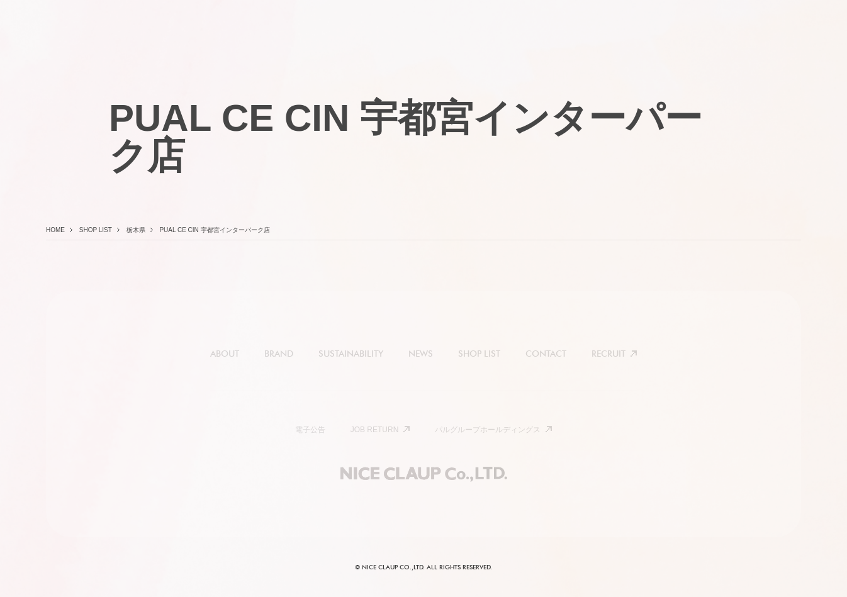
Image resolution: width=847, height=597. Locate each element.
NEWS (420, 354)
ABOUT (224, 354)
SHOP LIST (479, 354)
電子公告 (310, 429)
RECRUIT (608, 354)
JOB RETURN (375, 429)
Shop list (95, 229)
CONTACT (545, 354)
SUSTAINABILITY (350, 354)
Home (55, 229)
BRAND (278, 354)
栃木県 (135, 229)
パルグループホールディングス (488, 429)
